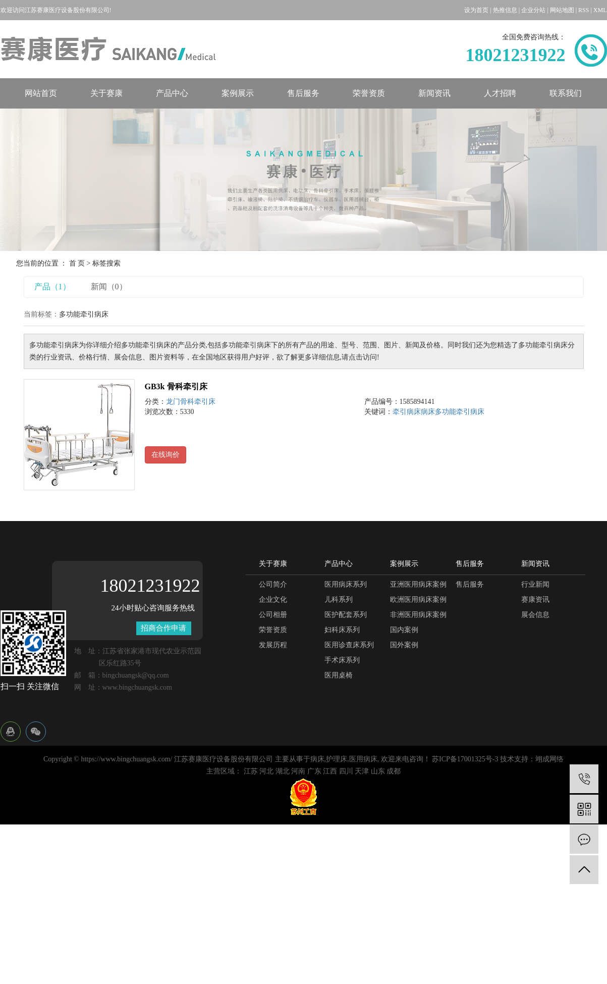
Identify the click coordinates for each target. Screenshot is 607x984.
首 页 (77, 263)
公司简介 (273, 584)
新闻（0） (109, 286)
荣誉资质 (369, 93)
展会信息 (535, 614)
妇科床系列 (342, 630)
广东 (314, 771)
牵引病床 (407, 412)
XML (600, 10)
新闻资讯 (434, 93)
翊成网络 (549, 759)
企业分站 (533, 10)
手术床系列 (342, 660)
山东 (378, 771)
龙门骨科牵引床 (190, 401)
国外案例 (404, 645)
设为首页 (476, 10)
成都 (394, 771)
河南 (298, 771)
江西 (330, 771)
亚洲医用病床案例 (418, 584)
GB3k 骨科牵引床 (176, 386)
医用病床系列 (345, 584)
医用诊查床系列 (349, 645)
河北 (266, 771)
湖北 (282, 771)
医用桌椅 (338, 675)
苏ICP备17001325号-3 (465, 759)
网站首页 (41, 93)
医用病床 (363, 759)
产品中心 (172, 93)
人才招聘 (500, 93)
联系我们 (565, 93)
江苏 (251, 771)
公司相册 (273, 614)
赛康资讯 (535, 599)
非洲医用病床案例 (418, 614)
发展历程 (273, 645)
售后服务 (303, 93)
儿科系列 (338, 599)
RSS (583, 10)
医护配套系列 (345, 614)
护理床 (336, 759)
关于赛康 (106, 93)
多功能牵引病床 (459, 412)
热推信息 (505, 10)
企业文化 (273, 599)
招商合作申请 (163, 628)
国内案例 (404, 630)
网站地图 (562, 10)
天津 (362, 771)
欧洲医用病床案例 (418, 599)
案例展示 (238, 93)
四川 (346, 771)
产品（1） (52, 286)
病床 (428, 412)
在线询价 (165, 454)
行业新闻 (535, 584)
